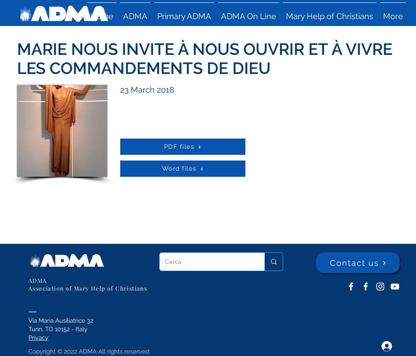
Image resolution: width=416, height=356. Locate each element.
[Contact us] (358, 262)
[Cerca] (206, 262)
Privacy (38, 337)
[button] (135, 12)
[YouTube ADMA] (395, 286)
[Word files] (182, 169)
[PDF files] (182, 147)
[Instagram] (380, 286)
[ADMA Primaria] (365, 286)
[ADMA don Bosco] (351, 286)
